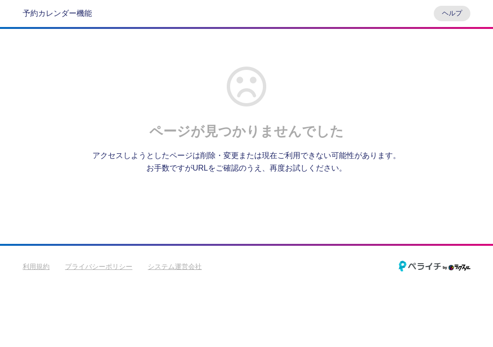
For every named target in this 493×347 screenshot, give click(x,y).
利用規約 (36, 266)
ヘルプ (452, 13)
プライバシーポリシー (98, 266)
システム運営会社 (175, 266)
